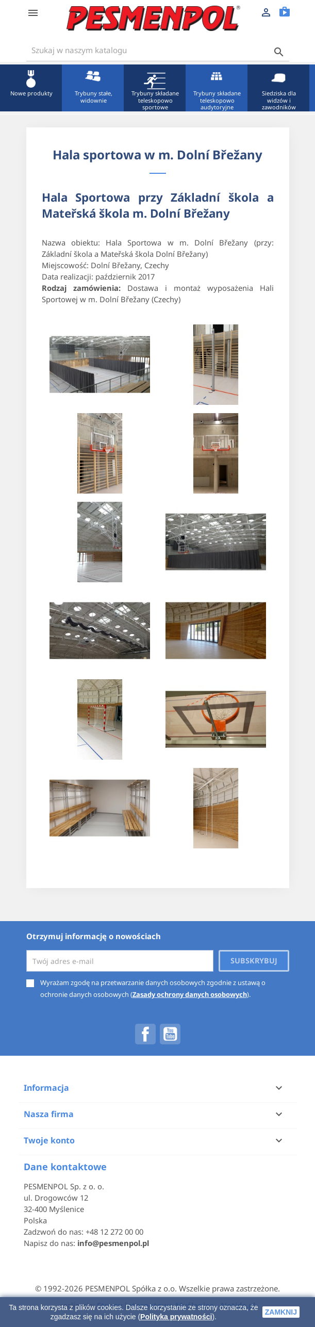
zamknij (281, 1312)
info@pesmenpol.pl (113, 1243)
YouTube (170, 1034)
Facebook (145, 1034)
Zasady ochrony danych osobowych (189, 994)
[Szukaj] (157, 50)
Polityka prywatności (176, 1317)
